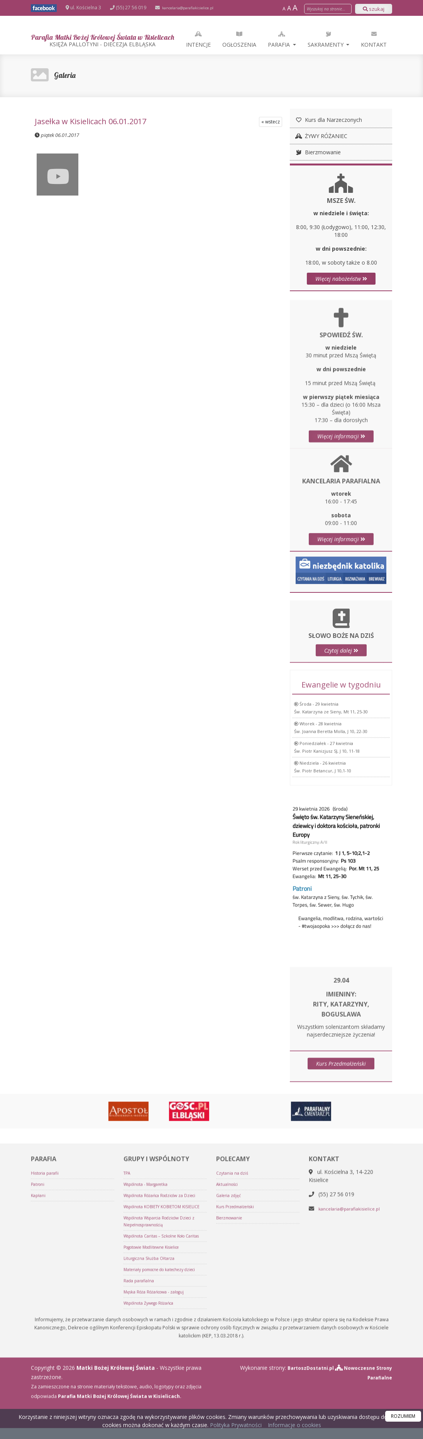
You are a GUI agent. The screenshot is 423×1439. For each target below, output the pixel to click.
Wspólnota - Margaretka (150, 1329)
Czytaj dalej (341, 679)
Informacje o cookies (294, 1425)
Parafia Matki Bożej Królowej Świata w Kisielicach (124, 40)
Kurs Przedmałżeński (341, 1077)
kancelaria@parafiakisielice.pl (194, 7)
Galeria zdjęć (230, 1341)
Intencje (242, 39)
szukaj (373, 8)
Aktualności (228, 1329)
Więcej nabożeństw (341, 278)
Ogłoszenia (284, 39)
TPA (128, 1318)
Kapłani (39, 1341)
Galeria (67, 75)
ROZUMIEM (403, 1416)
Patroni (39, 1329)
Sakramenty (370, 39)
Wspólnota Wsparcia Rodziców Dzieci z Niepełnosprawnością (165, 1380)
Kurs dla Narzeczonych (328, 120)
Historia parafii (47, 1318)
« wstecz (270, 121)
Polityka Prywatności (235, 1425)
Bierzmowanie (317, 152)
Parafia (324, 39)
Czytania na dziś (233, 1318)
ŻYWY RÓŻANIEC (320, 136)
